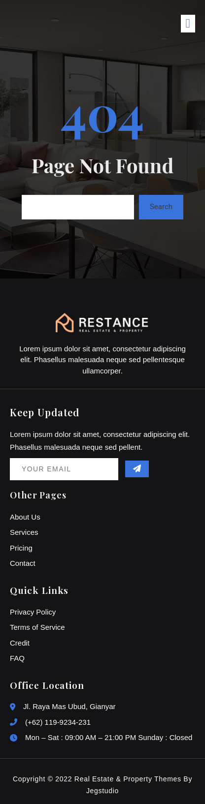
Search (161, 206)
